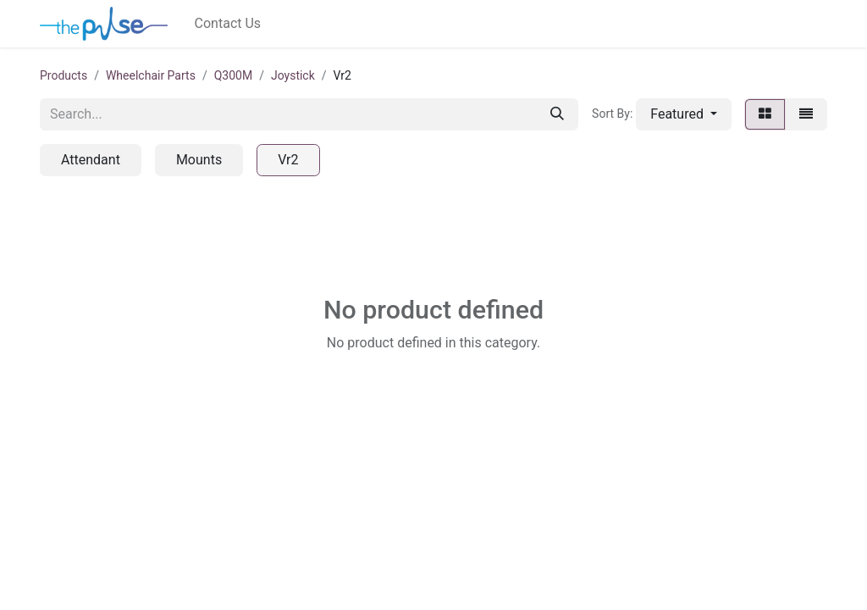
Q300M (233, 75)
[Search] (557, 114)
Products (63, 75)
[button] (684, 114)
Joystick (293, 75)
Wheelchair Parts (151, 75)
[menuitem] (228, 24)
